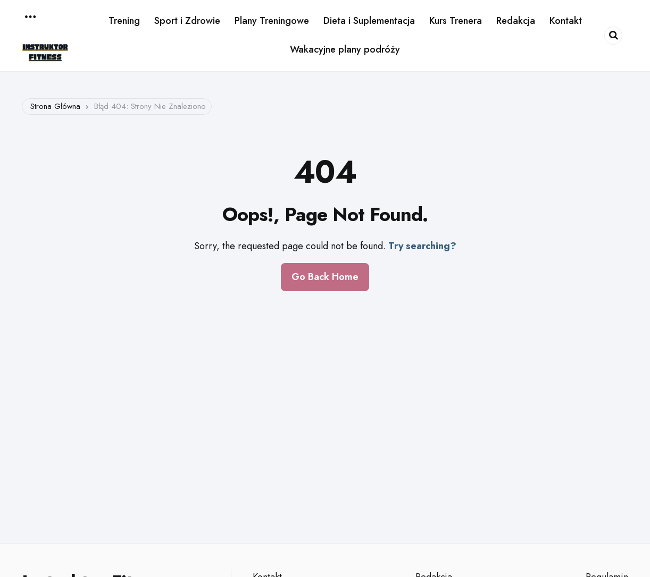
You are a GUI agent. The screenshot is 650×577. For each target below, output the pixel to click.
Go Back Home (325, 277)
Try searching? (422, 246)
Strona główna (55, 106)
